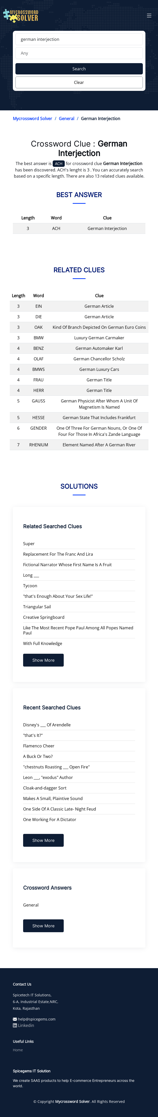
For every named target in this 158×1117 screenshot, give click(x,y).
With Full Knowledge (42, 643)
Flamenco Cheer (38, 745)
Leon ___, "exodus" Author (48, 777)
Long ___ (31, 575)
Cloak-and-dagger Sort (45, 788)
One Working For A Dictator (49, 819)
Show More (43, 660)
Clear (79, 82)
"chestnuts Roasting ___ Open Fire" (56, 766)
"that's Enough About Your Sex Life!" (58, 596)
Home (18, 1050)
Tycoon (30, 585)
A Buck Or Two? (38, 756)
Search (79, 69)
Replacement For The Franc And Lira (58, 554)
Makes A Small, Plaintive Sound (53, 798)
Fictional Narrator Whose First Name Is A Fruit (67, 564)
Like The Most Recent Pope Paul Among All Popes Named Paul (78, 630)
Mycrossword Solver (32, 118)
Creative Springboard (43, 617)
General (66, 118)
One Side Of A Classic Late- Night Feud (59, 809)
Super (29, 543)
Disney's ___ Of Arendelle (47, 724)
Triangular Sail (37, 606)
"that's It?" (33, 735)
